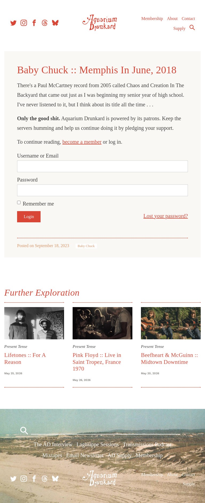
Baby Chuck (86, 246)
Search (192, 27)
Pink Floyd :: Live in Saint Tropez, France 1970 (97, 362)
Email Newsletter (84, 455)
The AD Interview (53, 444)
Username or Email (38, 156)
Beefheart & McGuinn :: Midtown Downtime (169, 358)
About (172, 18)
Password (27, 180)
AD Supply (120, 455)
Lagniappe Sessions (98, 444)
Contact (188, 18)
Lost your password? (165, 216)
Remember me (38, 204)
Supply (180, 28)
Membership (152, 18)
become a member (82, 142)
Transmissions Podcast (147, 444)
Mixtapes (52, 455)
